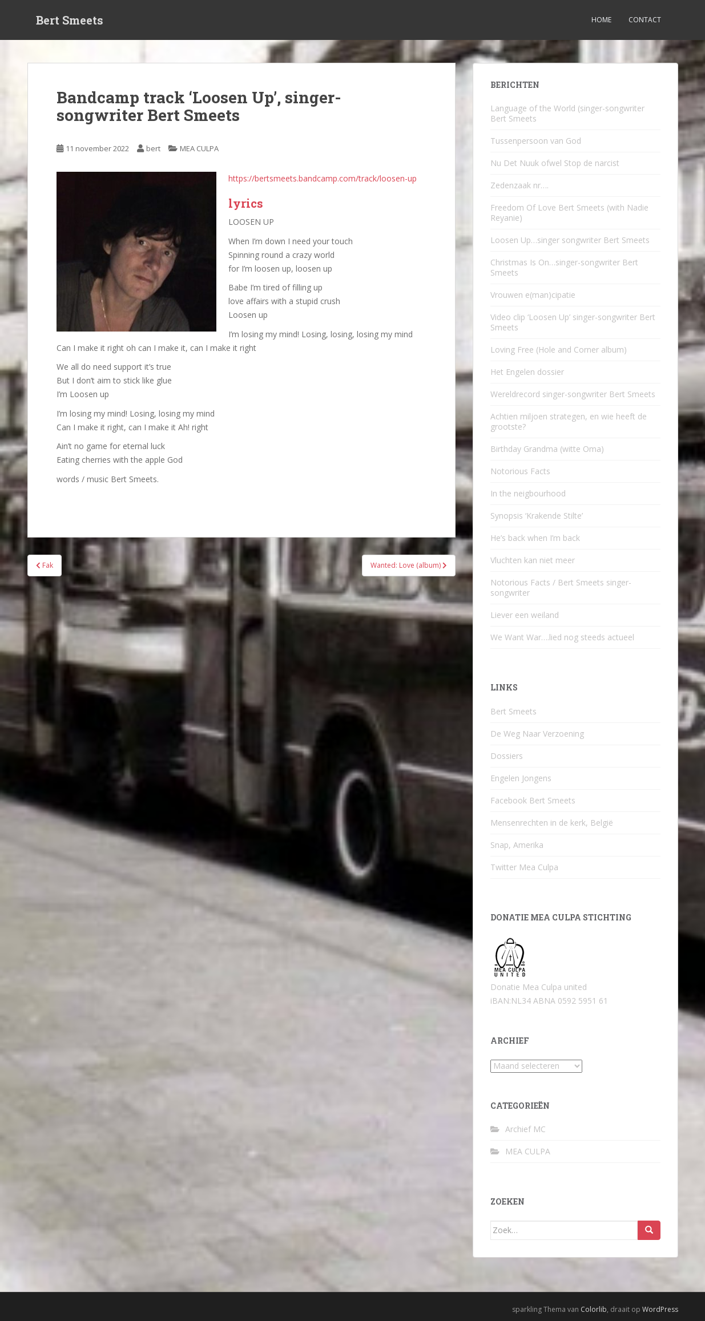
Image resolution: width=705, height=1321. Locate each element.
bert (153, 148)
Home (601, 20)
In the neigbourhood (528, 493)
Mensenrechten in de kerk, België (551, 822)
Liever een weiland (524, 614)
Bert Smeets (69, 20)
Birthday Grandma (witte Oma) (547, 448)
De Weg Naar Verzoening (537, 733)
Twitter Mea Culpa (524, 867)
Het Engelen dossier (527, 371)
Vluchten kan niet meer (532, 560)
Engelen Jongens (520, 778)
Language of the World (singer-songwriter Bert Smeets (567, 113)
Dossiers (506, 755)
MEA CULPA (199, 148)
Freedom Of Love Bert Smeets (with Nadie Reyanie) (569, 212)
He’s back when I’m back (535, 537)
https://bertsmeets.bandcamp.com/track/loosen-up (322, 178)
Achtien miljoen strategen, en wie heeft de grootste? (568, 421)
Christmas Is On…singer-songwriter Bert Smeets (564, 267)
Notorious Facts (520, 471)
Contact (645, 20)
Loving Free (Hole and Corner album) (558, 349)
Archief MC (525, 1129)
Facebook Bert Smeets (532, 800)
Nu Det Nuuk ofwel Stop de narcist (554, 162)
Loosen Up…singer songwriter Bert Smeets (570, 240)
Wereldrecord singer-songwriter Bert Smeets (572, 394)
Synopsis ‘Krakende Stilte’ (536, 515)
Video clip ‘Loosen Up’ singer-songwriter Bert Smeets (572, 322)
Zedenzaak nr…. (519, 185)
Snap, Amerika (516, 844)
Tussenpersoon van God (535, 140)
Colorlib (594, 1309)
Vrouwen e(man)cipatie (532, 294)
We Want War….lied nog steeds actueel (562, 637)
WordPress (660, 1309)
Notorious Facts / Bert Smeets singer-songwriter (560, 587)
